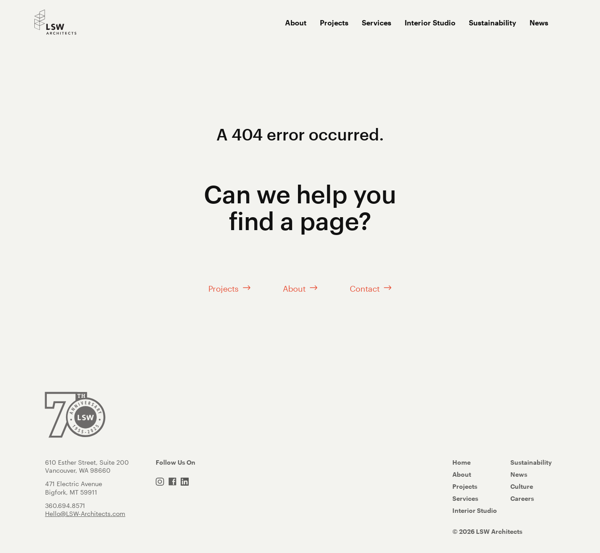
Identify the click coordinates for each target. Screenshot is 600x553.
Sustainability (492, 22)
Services (376, 22)
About (295, 22)
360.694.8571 (65, 507)
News (539, 22)
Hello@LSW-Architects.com (85, 515)
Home (461, 464)
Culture (521, 488)
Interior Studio (430, 22)
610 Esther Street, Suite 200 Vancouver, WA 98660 (87, 468)
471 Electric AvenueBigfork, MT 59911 (73, 490)
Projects (334, 22)
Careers (522, 500)
